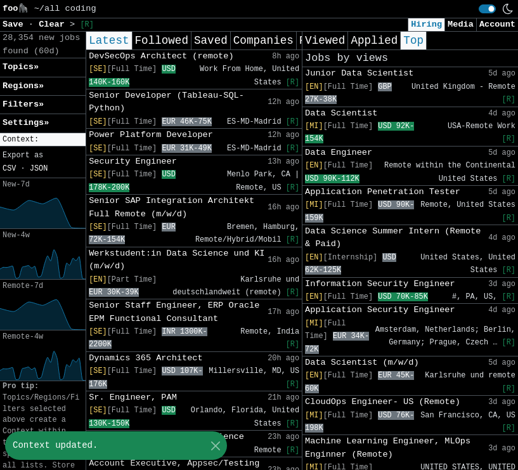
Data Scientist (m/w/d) (361, 362)
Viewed (325, 40)
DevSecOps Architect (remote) (161, 56)
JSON (39, 168)
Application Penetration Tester (382, 192)
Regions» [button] (23, 86)
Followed (161, 40)
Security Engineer (133, 161)
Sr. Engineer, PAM (133, 397)
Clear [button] (54, 24)
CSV (9, 168)
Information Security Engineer (380, 284)
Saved (211, 40)
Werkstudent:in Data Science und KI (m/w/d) (176, 260)
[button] (43, 140)
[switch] (487, 8)
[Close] (215, 445)
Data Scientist (341, 113)
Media (461, 24)
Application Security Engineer (380, 310)
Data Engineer (338, 152)
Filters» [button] (23, 104)
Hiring (426, 24)
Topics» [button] (21, 67)
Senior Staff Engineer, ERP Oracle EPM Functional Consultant (174, 312)
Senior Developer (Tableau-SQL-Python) (166, 102)
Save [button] (16, 24)
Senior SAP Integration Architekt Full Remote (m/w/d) (171, 207)
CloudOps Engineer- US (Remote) (382, 402)
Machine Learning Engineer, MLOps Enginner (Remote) (387, 447)
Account (497, 24)
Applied (374, 40)
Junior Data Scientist (359, 73)
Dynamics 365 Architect (145, 358)
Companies (263, 40)
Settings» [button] (26, 122)
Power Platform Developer (151, 135)
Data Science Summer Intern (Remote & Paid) (393, 237)
